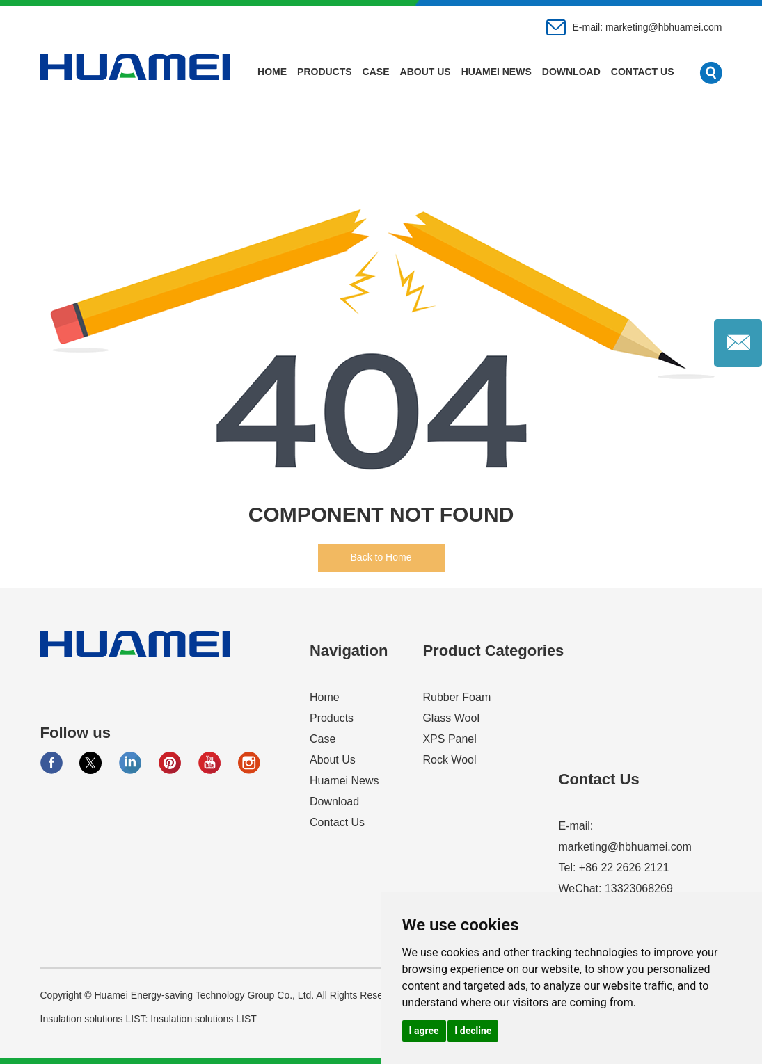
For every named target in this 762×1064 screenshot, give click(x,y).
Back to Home (381, 557)
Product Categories (493, 650)
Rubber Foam (456, 697)
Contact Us (642, 71)
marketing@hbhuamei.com (663, 27)
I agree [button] (424, 1030)
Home (272, 71)
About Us (425, 71)
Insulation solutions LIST (203, 1018)
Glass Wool (450, 718)
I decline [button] (472, 1030)
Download (571, 71)
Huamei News (496, 71)
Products (324, 71)
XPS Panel (449, 739)
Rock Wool (449, 760)
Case (376, 71)
